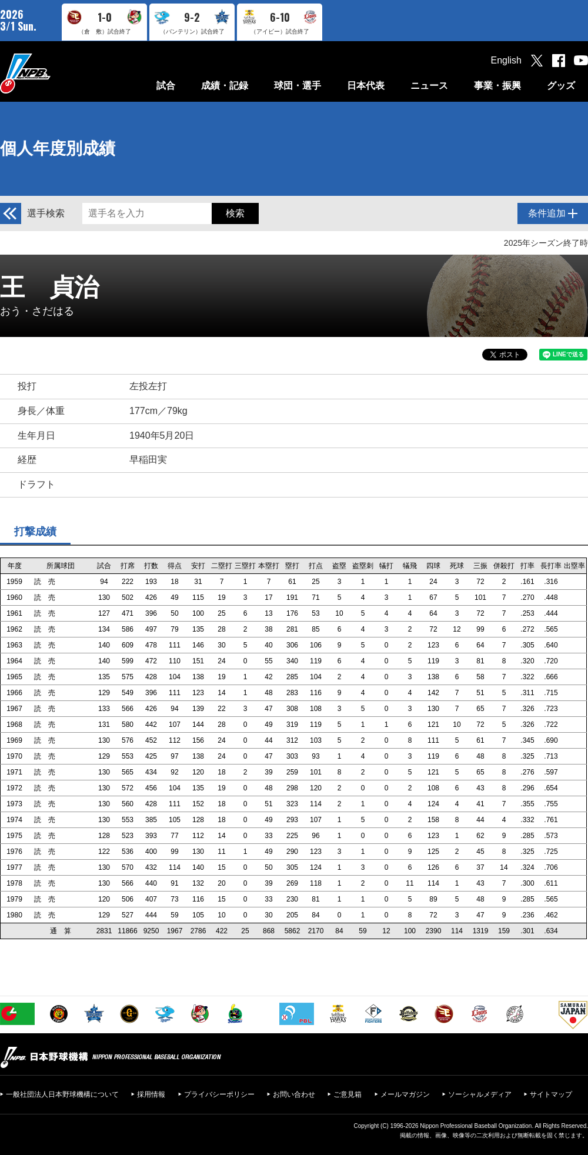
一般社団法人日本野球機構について (62, 1094)
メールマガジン (405, 1094)
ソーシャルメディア (480, 1094)
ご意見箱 (347, 1094)
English (506, 60)
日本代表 (366, 86)
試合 (165, 86)
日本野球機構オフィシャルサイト (54, 73)
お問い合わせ (294, 1094)
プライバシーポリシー (219, 1094)
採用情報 (151, 1094)
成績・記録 (224, 86)
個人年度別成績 (57, 148)
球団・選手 (297, 86)
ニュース (429, 86)
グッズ (561, 86)
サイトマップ (551, 1094)
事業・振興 (497, 86)
